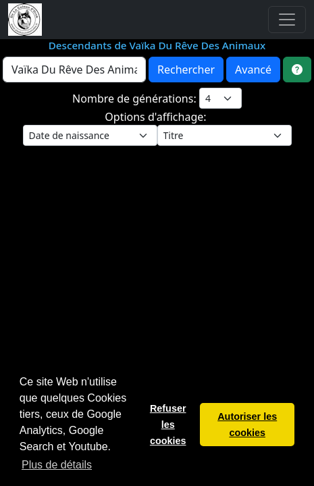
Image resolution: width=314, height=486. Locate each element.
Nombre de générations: (135, 98)
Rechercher (186, 69)
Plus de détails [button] (57, 464)
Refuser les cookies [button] (168, 424)
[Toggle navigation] (287, 19)
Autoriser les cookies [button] (247, 424)
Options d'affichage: (157, 116)
